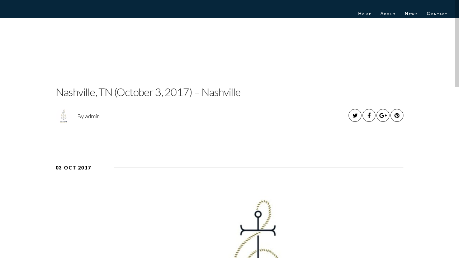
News (411, 13)
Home (365, 13)
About (388, 13)
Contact (437, 13)
